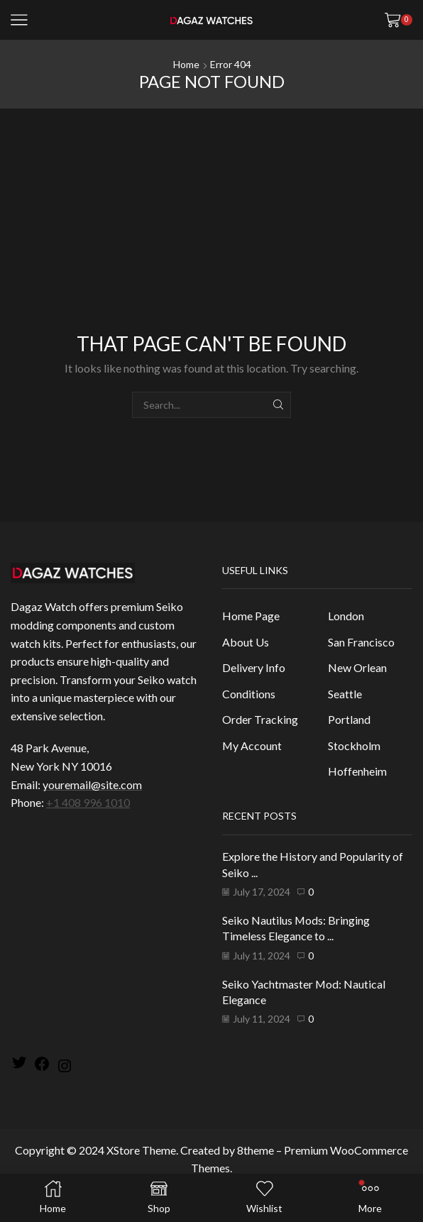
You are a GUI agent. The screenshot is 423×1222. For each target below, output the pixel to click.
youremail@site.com (92, 784)
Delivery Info (253, 667)
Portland (349, 719)
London (346, 615)
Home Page (251, 615)
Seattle (345, 693)
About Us (245, 642)
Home (186, 64)
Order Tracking (260, 719)
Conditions (248, 693)
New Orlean (357, 667)
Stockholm (354, 745)
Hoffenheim (357, 771)
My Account (252, 745)
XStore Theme (141, 1150)
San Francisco (361, 642)
